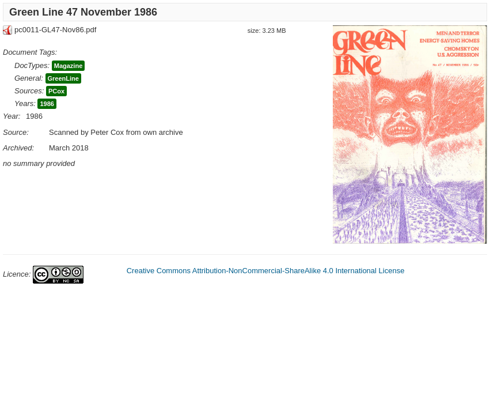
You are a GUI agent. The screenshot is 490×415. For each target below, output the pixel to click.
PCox (56, 91)
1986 (47, 103)
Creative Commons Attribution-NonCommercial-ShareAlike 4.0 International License (266, 270)
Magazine (68, 65)
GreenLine (63, 78)
